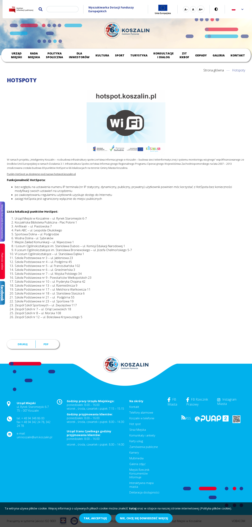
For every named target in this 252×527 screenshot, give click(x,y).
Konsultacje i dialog (163, 55)
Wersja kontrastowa (217, 9)
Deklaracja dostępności (144, 492)
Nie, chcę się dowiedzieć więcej (144, 518)
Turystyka (138, 55)
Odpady (201, 55)
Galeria (219, 55)
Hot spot (135, 424)
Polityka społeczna (54, 55)
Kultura (102, 55)
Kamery (134, 452)
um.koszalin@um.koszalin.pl (34, 437)
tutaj (132, 508)
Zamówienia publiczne (143, 447)
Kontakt (238, 55)
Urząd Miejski (16, 55)
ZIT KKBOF (184, 55)
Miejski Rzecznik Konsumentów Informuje (139, 473)
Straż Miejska (137, 430)
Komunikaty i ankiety (142, 435)
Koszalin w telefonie (141, 418)
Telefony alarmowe (141, 412)
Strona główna (213, 70)
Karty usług (136, 441)
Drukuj (23, 344)
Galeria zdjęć (137, 464)
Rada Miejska (34, 55)
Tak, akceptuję (95, 518)
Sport (119, 55)
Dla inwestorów (79, 55)
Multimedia (136, 458)
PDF (46, 344)
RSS (186, 418)
